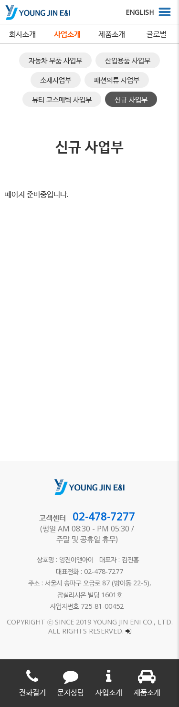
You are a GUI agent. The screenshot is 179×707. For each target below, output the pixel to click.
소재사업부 (55, 79)
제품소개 (111, 34)
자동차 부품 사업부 (55, 60)
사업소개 (67, 34)
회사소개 (22, 34)
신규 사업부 (131, 99)
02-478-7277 (104, 516)
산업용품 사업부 (127, 60)
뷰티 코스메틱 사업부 (62, 99)
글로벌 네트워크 (156, 36)
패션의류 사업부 (116, 79)
